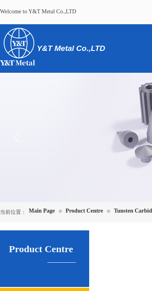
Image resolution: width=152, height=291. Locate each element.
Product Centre (84, 211)
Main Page (42, 211)
